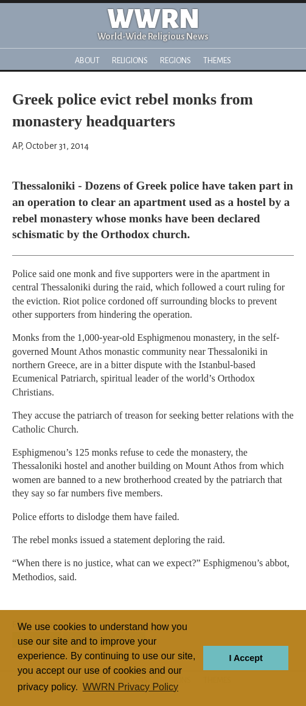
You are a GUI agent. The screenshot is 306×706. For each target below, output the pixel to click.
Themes (217, 60)
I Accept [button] (245, 658)
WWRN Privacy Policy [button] (130, 687)
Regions (175, 60)
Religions (130, 60)
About (87, 60)
